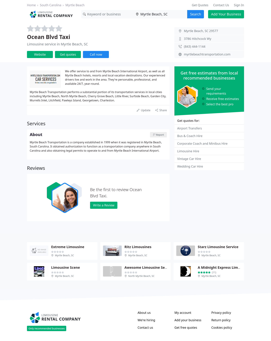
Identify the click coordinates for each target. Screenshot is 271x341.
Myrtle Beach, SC (64, 255)
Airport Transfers (189, 128)
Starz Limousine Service (218, 246)
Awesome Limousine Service (148, 267)
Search (195, 14)
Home (31, 5)
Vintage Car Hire (189, 159)
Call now (96, 54)
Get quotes (68, 54)
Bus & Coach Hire (189, 136)
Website (40, 54)
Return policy (221, 320)
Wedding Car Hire (190, 166)
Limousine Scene (65, 267)
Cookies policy (221, 327)
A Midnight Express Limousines (224, 267)
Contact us (145, 327)
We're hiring (146, 320)
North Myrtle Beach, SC (141, 276)
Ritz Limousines (137, 246)
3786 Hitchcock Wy (197, 39)
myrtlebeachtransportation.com (207, 54)
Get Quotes (200, 5)
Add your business (187, 320)
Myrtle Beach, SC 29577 (201, 31)
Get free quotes (185, 327)
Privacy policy (221, 313)
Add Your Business (226, 14)
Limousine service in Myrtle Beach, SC (57, 44)
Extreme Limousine (67, 246)
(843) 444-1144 (194, 46)
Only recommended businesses (47, 328)
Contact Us (221, 5)
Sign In (239, 5)
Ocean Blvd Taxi (48, 37)
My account (182, 313)
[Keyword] (107, 14)
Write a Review (103, 205)
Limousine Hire (188, 151)
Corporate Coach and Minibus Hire (202, 143)
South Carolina (50, 5)
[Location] (160, 14)
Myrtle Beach (75, 5)
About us (144, 313)
